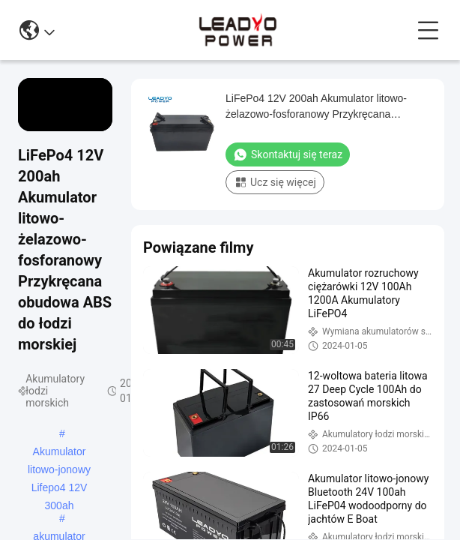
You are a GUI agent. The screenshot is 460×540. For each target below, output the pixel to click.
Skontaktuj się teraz (287, 154)
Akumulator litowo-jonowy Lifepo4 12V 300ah (59, 453)
